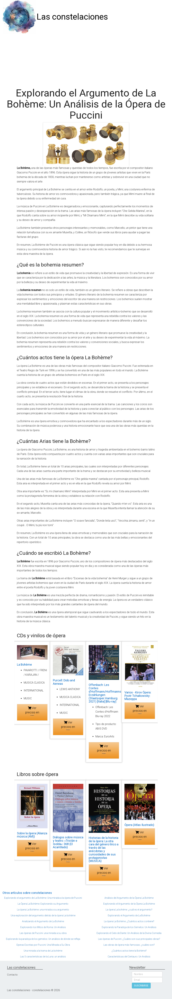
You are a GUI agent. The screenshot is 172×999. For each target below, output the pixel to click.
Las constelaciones (72, 17)
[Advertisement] (86, 59)
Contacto (12, 974)
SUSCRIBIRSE (141, 985)
